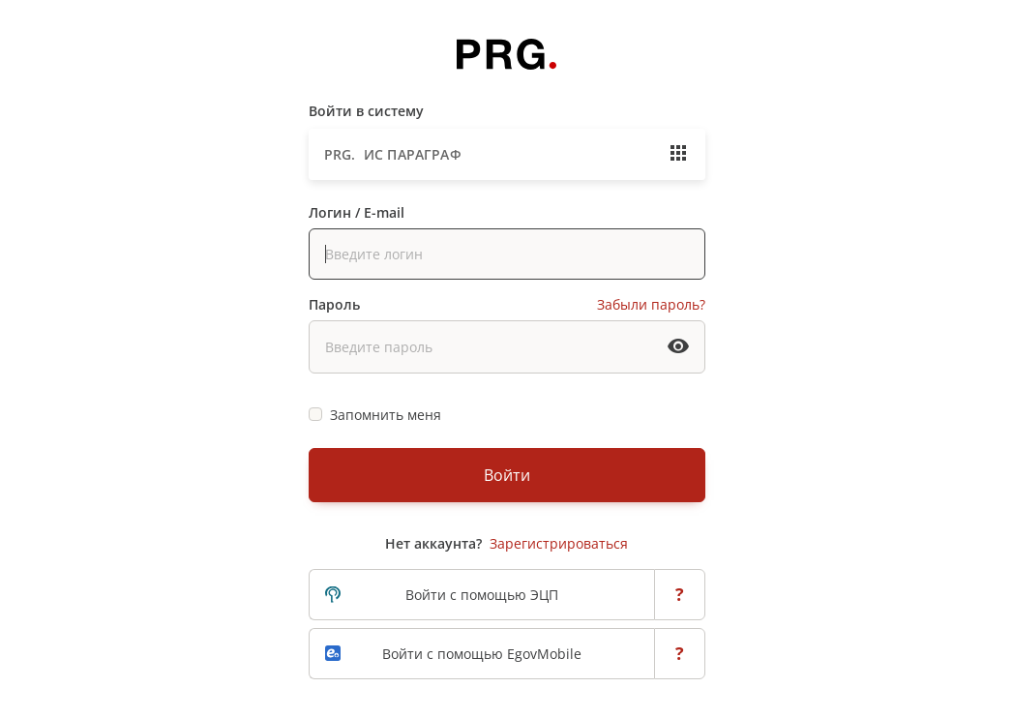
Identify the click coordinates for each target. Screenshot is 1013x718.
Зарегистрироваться (559, 543)
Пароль (334, 304)
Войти (507, 475)
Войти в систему (366, 111)
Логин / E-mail (356, 212)
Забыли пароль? (651, 304)
